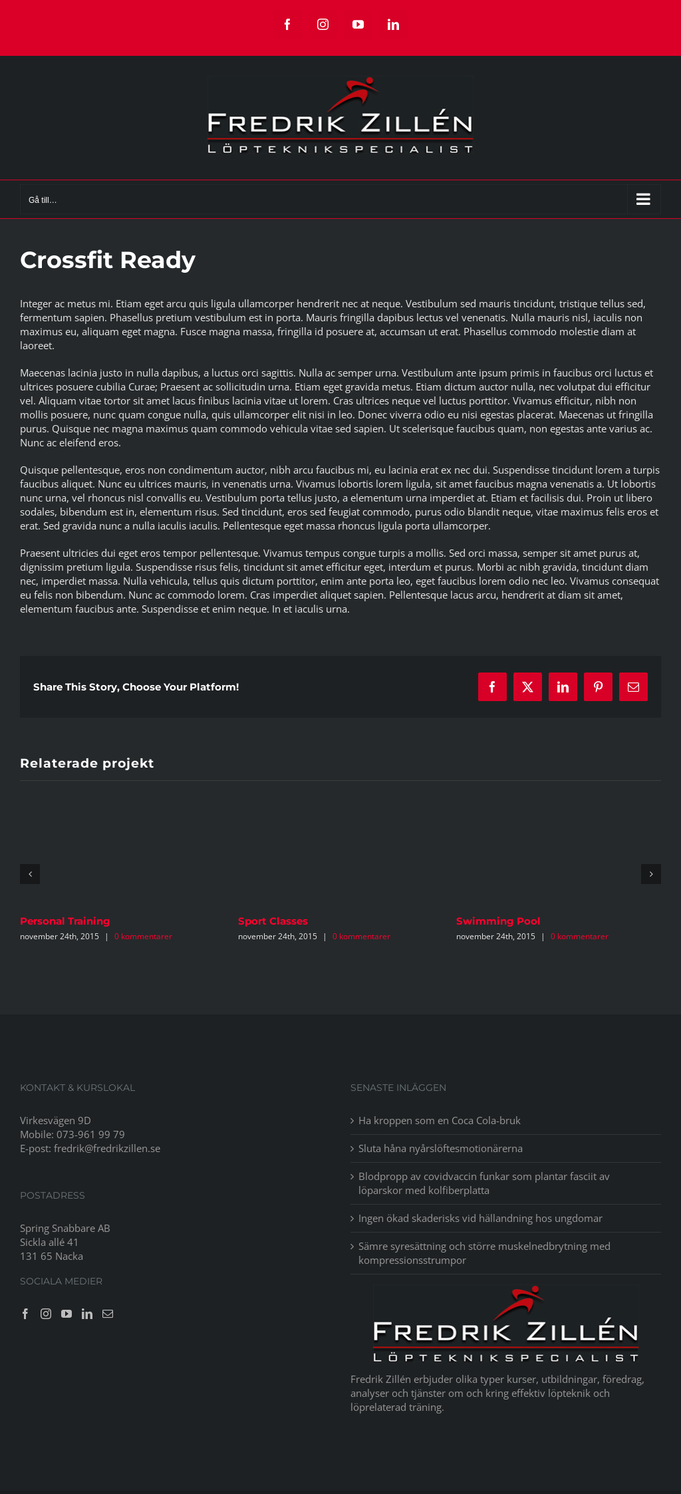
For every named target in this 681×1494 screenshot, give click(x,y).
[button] (30, 874)
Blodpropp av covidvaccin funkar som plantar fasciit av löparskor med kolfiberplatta (484, 1183)
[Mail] (107, 1313)
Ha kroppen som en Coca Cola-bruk (439, 1120)
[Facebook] (25, 1313)
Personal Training (65, 921)
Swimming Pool (498, 921)
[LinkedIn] (87, 1313)
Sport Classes (273, 921)
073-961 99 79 (91, 1134)
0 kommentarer (143, 936)
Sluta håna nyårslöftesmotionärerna (441, 1148)
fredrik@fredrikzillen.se (107, 1148)
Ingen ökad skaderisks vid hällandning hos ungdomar (480, 1218)
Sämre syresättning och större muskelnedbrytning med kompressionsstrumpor (484, 1253)
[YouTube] (66, 1313)
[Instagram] (46, 1313)
